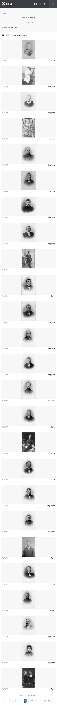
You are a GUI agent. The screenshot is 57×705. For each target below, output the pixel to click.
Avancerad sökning (28, 17)
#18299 (5, 374)
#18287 (5, 689)
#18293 (5, 532)
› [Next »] (53, 701)
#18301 (5, 322)
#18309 (5, 113)
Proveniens (27, 23)
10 (32, 701)
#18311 (5, 60)
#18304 (5, 243)
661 (44, 701)
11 (36, 701)
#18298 (5, 401)
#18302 (5, 296)
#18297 (5, 427)
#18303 (5, 270)
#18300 (5, 348)
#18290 (5, 610)
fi (40, 4)
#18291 (5, 584)
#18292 (5, 558)
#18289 (5, 636)
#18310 (5, 86)
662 (49, 701)
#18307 (5, 165)
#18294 (5, 505)
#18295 (5, 479)
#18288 (5, 663)
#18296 (5, 453)
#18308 (5, 139)
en (35, 4)
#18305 (5, 217)
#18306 (5, 191)
